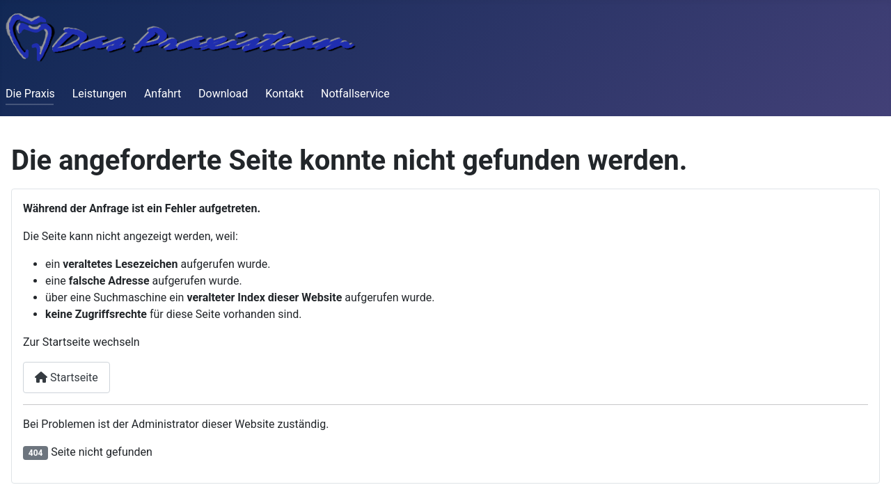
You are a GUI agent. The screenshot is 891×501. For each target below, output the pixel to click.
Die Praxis (30, 93)
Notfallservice (355, 93)
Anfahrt (162, 93)
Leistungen (99, 93)
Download (223, 93)
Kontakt (284, 93)
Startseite (66, 377)
